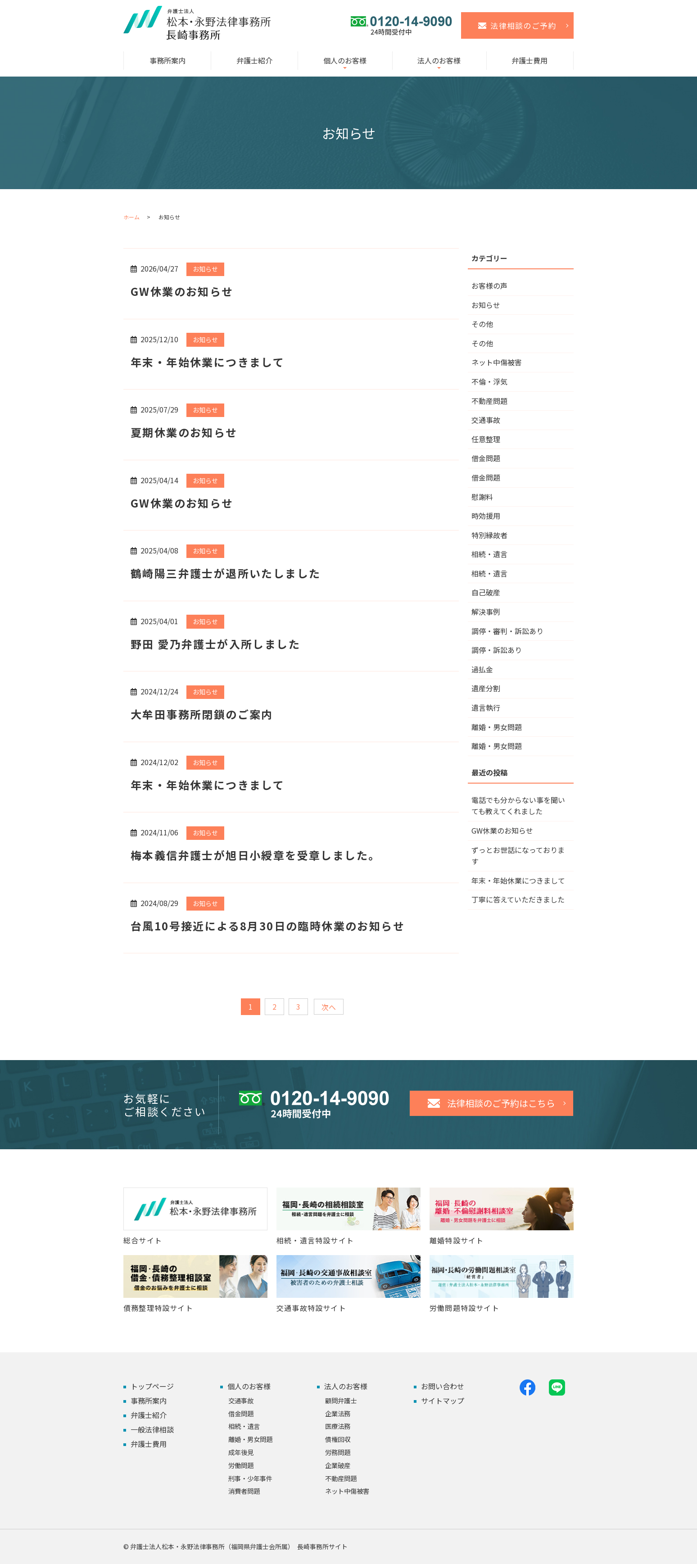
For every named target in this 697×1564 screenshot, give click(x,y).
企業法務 (337, 1413)
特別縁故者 (489, 535)
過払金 (482, 669)
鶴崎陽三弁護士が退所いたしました (226, 573)
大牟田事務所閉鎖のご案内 (202, 714)
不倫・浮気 (489, 381)
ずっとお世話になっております (518, 855)
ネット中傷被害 (496, 362)
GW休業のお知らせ (182, 291)
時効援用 (485, 515)
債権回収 (337, 1439)
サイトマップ (442, 1400)
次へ (328, 1007)
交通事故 (485, 419)
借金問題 (485, 458)
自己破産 (485, 592)
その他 (482, 323)
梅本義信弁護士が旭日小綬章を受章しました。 (255, 855)
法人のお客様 (439, 60)
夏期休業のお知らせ (184, 432)
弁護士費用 (529, 60)
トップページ (152, 1386)
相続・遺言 (489, 554)
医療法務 (337, 1426)
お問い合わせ (442, 1386)
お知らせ (205, 268)
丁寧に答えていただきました (518, 899)
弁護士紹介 (254, 60)
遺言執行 (485, 707)
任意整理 (485, 439)
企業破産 (337, 1465)
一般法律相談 (152, 1429)
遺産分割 (485, 688)
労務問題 (337, 1452)
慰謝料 (482, 496)
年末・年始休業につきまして (208, 362)
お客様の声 (489, 285)
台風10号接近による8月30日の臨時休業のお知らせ (268, 926)
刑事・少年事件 (250, 1478)
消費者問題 (244, 1491)
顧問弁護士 (341, 1400)
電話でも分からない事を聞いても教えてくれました (518, 805)
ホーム (131, 217)
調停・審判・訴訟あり (507, 631)
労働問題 (240, 1465)
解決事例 (485, 611)
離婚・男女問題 (496, 726)
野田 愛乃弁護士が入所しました (215, 644)
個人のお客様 (345, 60)
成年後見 (240, 1452)
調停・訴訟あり (496, 649)
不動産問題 (489, 400)
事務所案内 (167, 60)
